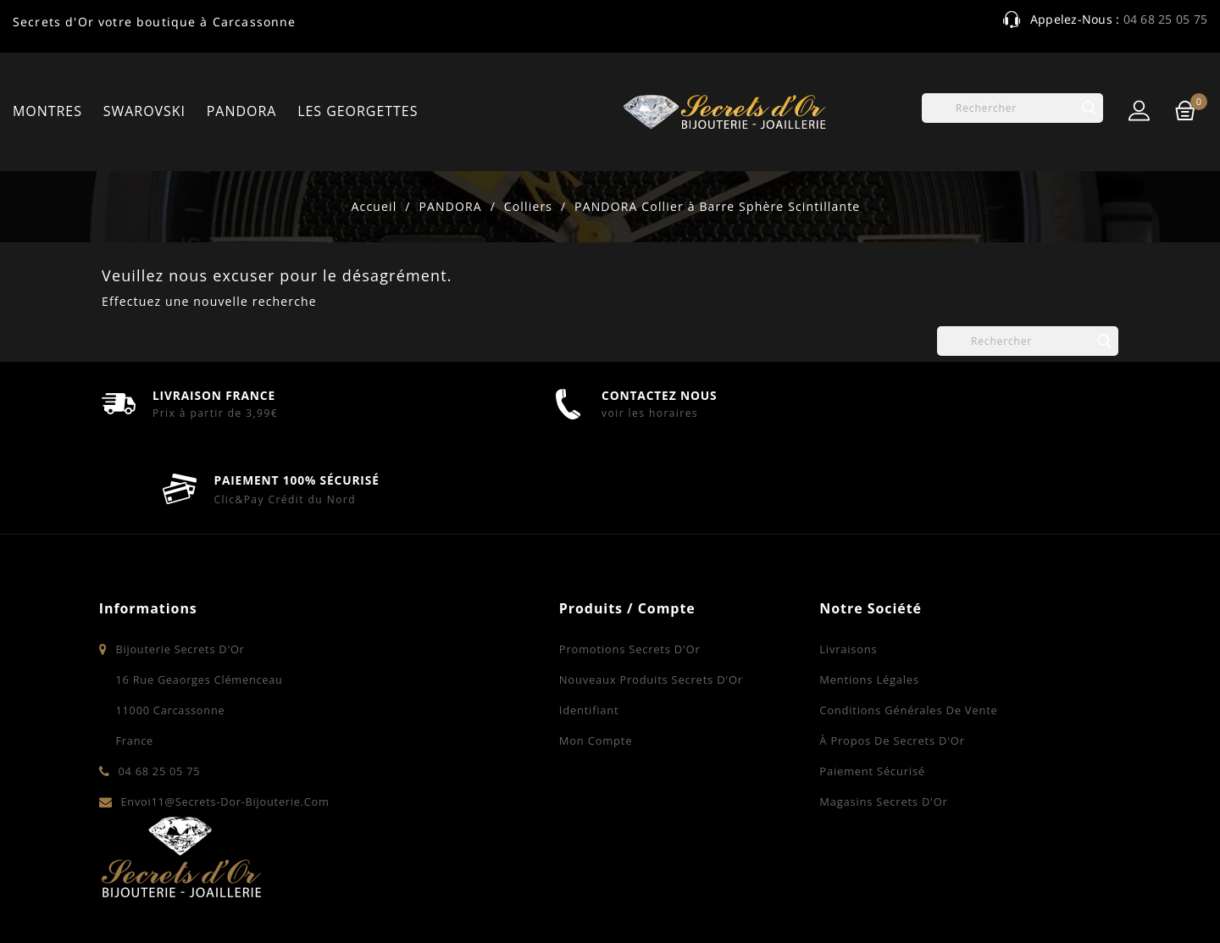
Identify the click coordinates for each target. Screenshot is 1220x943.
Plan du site (1080, 904)
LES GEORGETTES (357, 111)
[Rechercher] (1012, 107)
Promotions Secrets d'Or (464, 622)
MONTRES (47, 111)
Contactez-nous (979, 904)
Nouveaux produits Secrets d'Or (485, 652)
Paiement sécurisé (707, 744)
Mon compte (429, 713)
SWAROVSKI (144, 111)
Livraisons (683, 622)
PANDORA (242, 111)
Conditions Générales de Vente (743, 683)
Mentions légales (704, 652)
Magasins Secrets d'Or (718, 774)
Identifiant (423, 683)
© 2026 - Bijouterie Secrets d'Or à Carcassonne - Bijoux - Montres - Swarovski (344, 904)
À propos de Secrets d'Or (726, 713)
